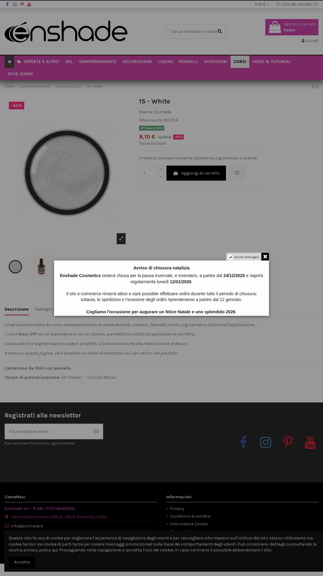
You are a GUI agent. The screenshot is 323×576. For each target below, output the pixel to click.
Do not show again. (247, 257)
